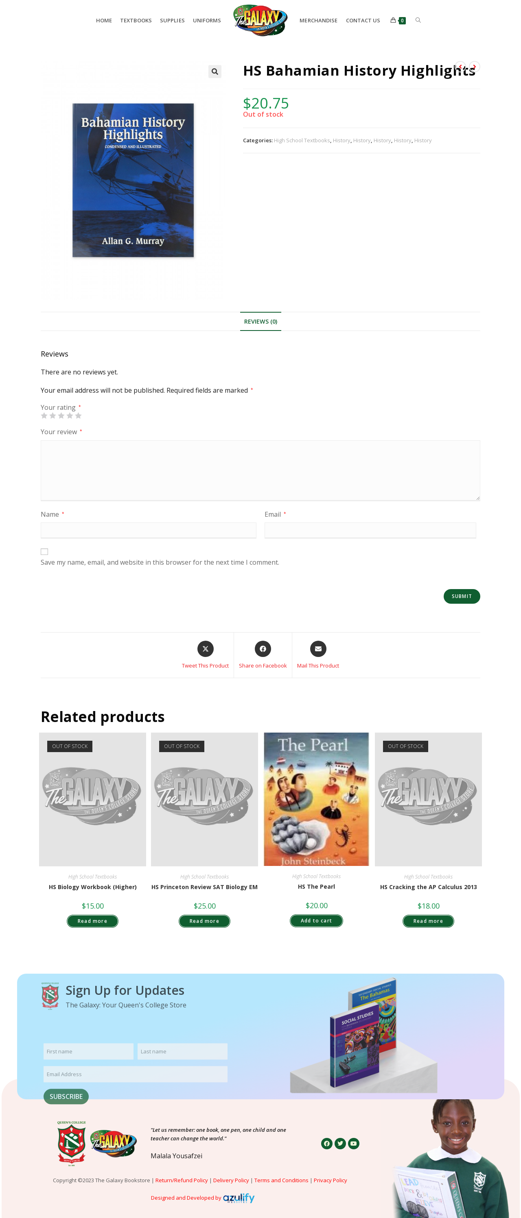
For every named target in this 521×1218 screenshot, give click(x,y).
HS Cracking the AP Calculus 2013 (428, 887)
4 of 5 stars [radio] (69, 415)
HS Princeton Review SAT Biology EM (204, 887)
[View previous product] (460, 66)
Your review (61, 431)
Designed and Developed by (186, 1197)
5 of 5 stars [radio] (78, 415)
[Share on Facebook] (263, 655)
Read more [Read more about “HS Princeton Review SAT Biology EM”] (204, 921)
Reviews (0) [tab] (260, 321)
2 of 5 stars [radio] (52, 415)
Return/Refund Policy (181, 1180)
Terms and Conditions (281, 1180)
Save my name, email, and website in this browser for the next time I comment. (160, 562)
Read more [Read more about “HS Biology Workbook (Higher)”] (92, 921)
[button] (214, 71)
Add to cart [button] (316, 920)
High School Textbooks (302, 140)
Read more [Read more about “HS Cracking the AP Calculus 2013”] (428, 921)
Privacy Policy (331, 1180)
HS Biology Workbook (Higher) (93, 887)
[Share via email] (318, 655)
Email (275, 514)
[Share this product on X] (205, 655)
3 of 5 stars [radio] (61, 415)
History (341, 140)
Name (52, 514)
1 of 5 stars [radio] (44, 415)
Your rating (61, 407)
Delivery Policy (231, 1180)
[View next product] (474, 66)
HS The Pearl (316, 886)
